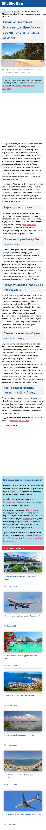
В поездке (27, 519)
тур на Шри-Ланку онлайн (23, 379)
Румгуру (15, 491)
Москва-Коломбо (32, 261)
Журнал (16, 11)
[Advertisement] (23, 117)
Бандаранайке (29, 225)
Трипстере (31, 510)
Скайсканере (9, 502)
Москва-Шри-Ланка (19, 421)
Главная (5, 11)
